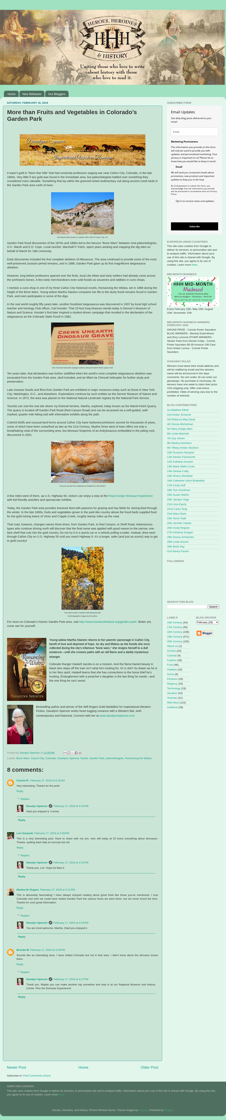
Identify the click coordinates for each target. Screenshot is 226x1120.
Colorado (50, 758)
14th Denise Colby (178, 471)
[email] (194, 132)
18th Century (174, 631)
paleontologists (115, 758)
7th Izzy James (176, 438)
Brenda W (23, 949)
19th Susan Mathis (178, 494)
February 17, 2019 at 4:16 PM (70, 922)
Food (170, 664)
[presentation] (191, 213)
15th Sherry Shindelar (180, 475)
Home (12, 94)
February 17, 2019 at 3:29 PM (47, 949)
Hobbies (172, 669)
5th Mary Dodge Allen (179, 428)
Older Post (149, 1067)
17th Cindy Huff (176, 485)
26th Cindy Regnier (178, 527)
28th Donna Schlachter (180, 537)
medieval (172, 707)
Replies (25, 798)
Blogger (168, 1110)
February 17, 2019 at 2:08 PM (51, 833)
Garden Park (97, 758)
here (194, 264)
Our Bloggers (56, 94)
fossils (84, 758)
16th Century (174, 622)
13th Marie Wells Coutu (181, 466)
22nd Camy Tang (177, 508)
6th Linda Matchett (178, 433)
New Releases (31, 94)
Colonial (172, 655)
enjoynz (143, 1110)
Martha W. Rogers (28, 889)
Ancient (171, 650)
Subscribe (194, 226)
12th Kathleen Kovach (180, 461)
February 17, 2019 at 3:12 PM (57, 889)
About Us (172, 646)
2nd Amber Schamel (179, 414)
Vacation (172, 693)
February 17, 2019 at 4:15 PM (70, 806)
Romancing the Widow (138, 758)
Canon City (37, 758)
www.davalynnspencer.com (117, 715)
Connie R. (23, 780)
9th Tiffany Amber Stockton (183, 447)
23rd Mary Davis (176, 513)
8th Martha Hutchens (179, 443)
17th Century (174, 627)
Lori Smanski (25, 833)
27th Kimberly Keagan (180, 532)
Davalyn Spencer (37, 806)
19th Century (174, 636)
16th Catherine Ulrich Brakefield (186, 480)
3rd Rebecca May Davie (181, 419)
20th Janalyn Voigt (178, 499)
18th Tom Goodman (178, 490)
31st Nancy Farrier (178, 551)
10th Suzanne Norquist (180, 452)
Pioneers (172, 678)
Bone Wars (22, 758)
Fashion (171, 660)
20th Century (174, 641)
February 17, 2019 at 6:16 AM (47, 780)
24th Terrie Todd (176, 518)
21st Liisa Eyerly (176, 504)
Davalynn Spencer (68, 758)
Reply (20, 791)
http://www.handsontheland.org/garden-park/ (108, 621)
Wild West (173, 702)
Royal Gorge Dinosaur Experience (130, 495)
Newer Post (16, 1067)
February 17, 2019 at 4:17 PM (70, 979)
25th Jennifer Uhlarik (179, 523)
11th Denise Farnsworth (181, 457)
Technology (173, 688)
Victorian (172, 697)
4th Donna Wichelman (180, 424)
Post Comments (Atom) (37, 1075)
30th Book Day (176, 546)
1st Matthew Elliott (178, 409)
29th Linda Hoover (178, 541)
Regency (172, 683)
